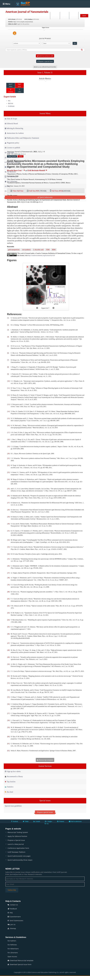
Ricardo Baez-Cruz (14, 170)
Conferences (69, 9)
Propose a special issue (45, 61)
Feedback (12, 909)
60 (8, 736)
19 (8, 446)
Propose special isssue (45, 812)
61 (8, 743)
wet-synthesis (26, 250)
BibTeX (10, 103)
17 (8, 432)
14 (8, 411)
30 (8, 524)
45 (8, 627)
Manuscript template (45, 760)
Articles (35, 9)
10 (8, 381)
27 (8, 503)
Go (75, 43)
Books (58, 9)
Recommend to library (14, 776)
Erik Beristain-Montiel (36, 170)
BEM (53, 250)
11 (8, 388)
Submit (84, 15)
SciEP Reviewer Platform (16, 852)
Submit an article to (45, 56)
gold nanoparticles (13, 250)
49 (8, 657)
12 (8, 395)
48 (8, 650)
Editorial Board (11, 123)
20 (8, 453)
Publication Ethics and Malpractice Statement (22, 138)
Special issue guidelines (13, 806)
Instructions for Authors (14, 133)
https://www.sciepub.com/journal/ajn (23, 21)
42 (8, 606)
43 (8, 613)
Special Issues (47, 9)
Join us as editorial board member (45, 67)
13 (8, 404)
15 (8, 418)
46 (8, 634)
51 (8, 671)
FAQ (10, 913)
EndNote (11, 106)
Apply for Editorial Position (17, 836)
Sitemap (12, 928)
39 (8, 585)
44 (8, 620)
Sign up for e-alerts (13, 771)
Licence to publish (12, 148)
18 (8, 439)
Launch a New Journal (16, 844)
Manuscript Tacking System (18, 832)
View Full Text (18, 191)
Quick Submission (45, 197)
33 (8, 547)
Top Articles (10, 782)
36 (8, 566)
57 (8, 713)
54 (8, 690)
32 (8, 540)
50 (8, 664)
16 (8, 425)
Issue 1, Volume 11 (45, 72)
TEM (47, 250)
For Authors (12, 941)
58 (8, 720)
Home (17, 9)
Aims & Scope (11, 119)
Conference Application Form (18, 848)
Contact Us (13, 905)
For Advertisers (13, 949)
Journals (26, 9)
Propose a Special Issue (16, 840)
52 (8, 676)
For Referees (12, 945)
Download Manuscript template (20, 960)
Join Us (11, 924)
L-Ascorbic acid (38, 250)
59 (8, 727)
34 (8, 554)
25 (8, 488)
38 (8, 578)
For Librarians (13, 953)
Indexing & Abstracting (14, 128)
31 (8, 531)
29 (8, 517)
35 (8, 559)
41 (8, 599)
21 (8, 458)
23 (8, 472)
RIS (9, 101)
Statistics (9, 787)
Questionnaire (14, 917)
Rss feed (9, 792)
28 (8, 510)
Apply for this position (23, 24)
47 (8, 643)
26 (8, 496)
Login (64, 15)
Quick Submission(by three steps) (20, 860)
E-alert (74, 15)
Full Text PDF (34, 191)
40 (8, 592)
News (80, 9)
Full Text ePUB (57, 191)
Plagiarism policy (12, 143)
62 (8, 751)
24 (8, 479)
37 (8, 573)
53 (8, 683)
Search (55, 15)
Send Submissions (15, 920)
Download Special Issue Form (19, 964)
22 (8, 465)
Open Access (12, 956)
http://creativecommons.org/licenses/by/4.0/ (41, 255)
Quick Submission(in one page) (19, 856)
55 (8, 697)
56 (8, 704)
